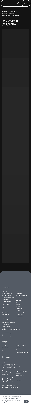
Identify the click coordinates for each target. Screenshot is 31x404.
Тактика (18, 298)
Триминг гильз (6, 326)
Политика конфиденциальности (22, 351)
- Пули (17, 302)
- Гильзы (18, 304)
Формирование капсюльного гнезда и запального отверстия (11, 328)
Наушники (19, 293)
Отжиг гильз (5, 324)
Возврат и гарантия (8, 351)
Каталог (12, 11)
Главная (4, 11)
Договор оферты (20, 349)
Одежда (4, 291)
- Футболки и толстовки (8, 297)
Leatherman (5, 314)
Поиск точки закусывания (9, 322)
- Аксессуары (19, 308)
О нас (4, 345)
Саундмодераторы (21, 295)
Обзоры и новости (21, 345)
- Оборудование (20, 310)
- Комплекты (5, 307)
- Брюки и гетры (6, 295)
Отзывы (18, 347)
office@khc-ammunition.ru (10, 387)
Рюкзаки (5, 312)
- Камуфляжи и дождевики (5, 305)
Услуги (5, 319)
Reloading (18, 300)
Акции (4, 353)
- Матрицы (18, 306)
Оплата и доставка (7, 349)
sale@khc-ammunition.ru (20, 374)
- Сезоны (4, 309)
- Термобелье (5, 299)
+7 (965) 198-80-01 (21, 371)
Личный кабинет (7, 347)
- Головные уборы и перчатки (7, 302)
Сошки (18, 291)
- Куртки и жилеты (7, 293)
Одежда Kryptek (7, 13)
